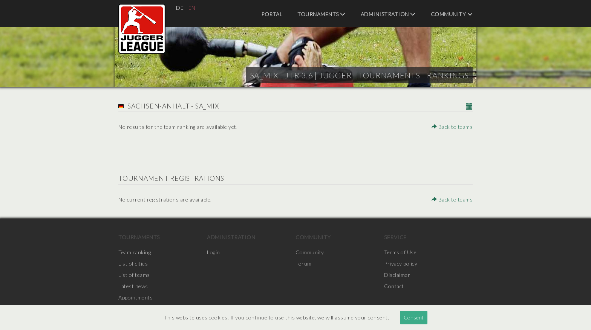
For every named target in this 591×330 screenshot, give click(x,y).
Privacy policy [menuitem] (400, 263)
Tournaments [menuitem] (321, 14)
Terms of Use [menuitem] (400, 252)
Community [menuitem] (452, 14)
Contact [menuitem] (394, 286)
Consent (414, 317)
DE (180, 8)
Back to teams (452, 127)
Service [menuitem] (395, 237)
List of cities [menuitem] (133, 263)
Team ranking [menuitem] (134, 252)
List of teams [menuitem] (134, 275)
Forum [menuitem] (304, 263)
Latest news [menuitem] (133, 286)
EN (192, 8)
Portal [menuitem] (271, 14)
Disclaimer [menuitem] (397, 275)
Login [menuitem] (213, 252)
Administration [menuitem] (388, 14)
